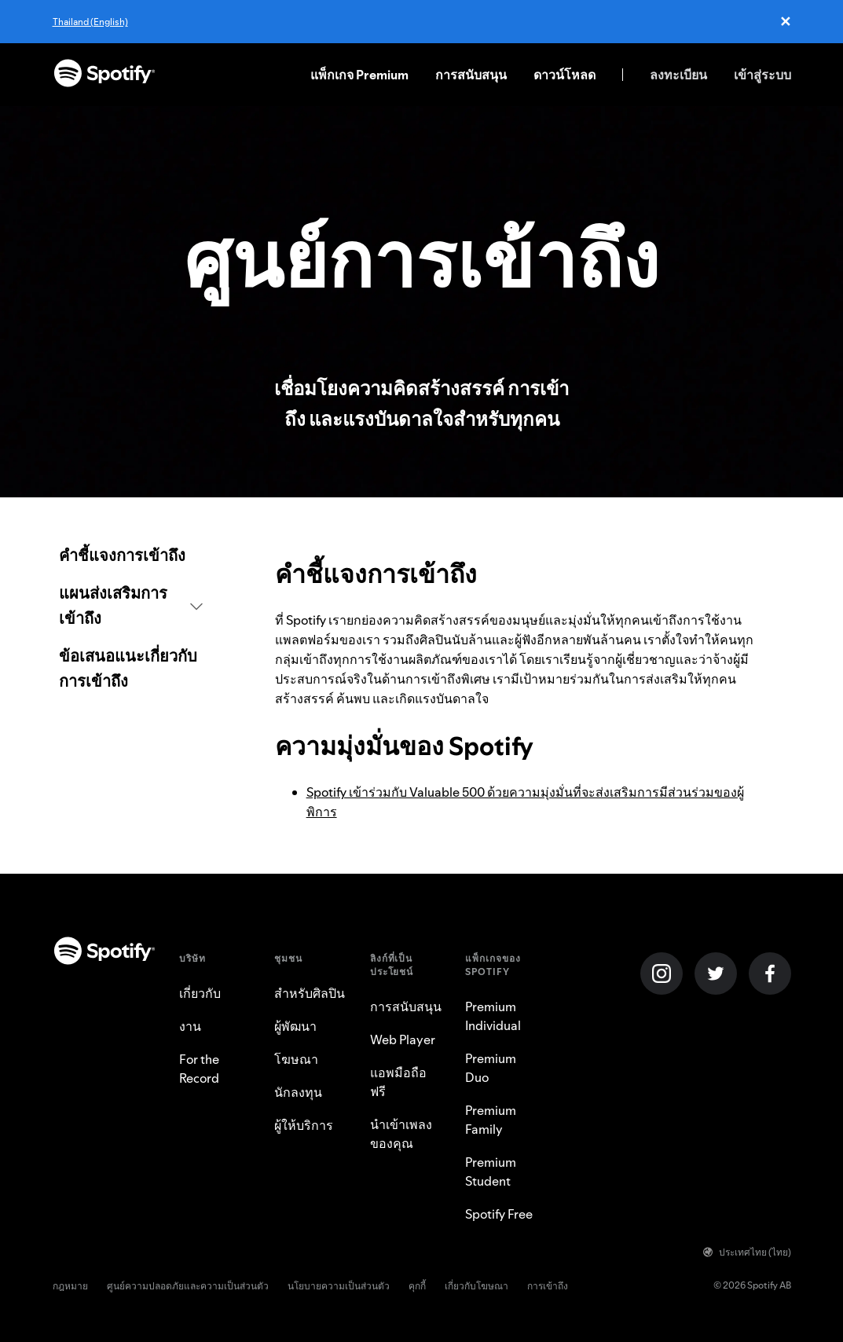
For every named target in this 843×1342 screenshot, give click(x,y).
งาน (190, 1026)
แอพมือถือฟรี (398, 1082)
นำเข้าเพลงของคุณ (401, 1134)
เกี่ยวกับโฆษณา (476, 1285)
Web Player (402, 1039)
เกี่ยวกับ (200, 993)
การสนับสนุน (471, 74)
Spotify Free (499, 1214)
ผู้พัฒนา (295, 1026)
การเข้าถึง (547, 1285)
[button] (131, 605)
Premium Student (490, 1171)
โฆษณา (296, 1059)
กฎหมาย (70, 1285)
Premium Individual (493, 1016)
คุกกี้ (417, 1285)
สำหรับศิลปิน (309, 993)
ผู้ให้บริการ (303, 1125)
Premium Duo (490, 1068)
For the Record (199, 1068)
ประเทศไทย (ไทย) (747, 1252)
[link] (131, 555)
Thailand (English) (90, 21)
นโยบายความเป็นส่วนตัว (339, 1285)
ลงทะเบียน (678, 74)
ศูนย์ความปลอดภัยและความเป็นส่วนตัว (188, 1285)
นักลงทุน (298, 1092)
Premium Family (490, 1120)
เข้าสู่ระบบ (762, 74)
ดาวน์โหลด (564, 74)
